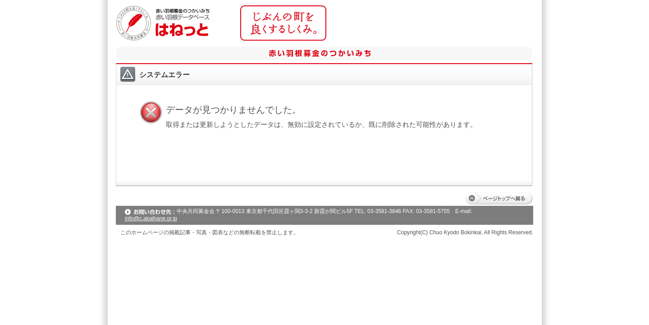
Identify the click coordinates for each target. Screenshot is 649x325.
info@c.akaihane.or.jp (151, 218)
